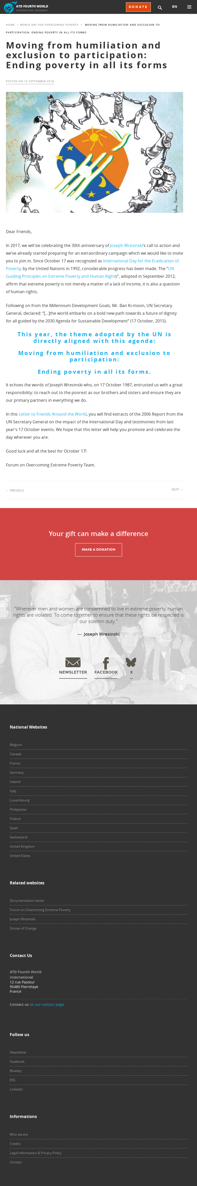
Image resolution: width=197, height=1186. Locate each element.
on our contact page (47, 1004)
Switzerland (18, 837)
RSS (12, 1080)
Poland (15, 818)
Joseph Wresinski (126, 245)
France (15, 763)
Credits (15, 1143)
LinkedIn (16, 1089)
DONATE (138, 7)
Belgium (16, 744)
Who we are (19, 1134)
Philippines (18, 809)
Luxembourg (19, 800)
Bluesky (16, 1070)
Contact (16, 1162)
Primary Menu (189, 7)
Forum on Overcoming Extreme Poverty (40, 909)
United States (20, 855)
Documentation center (27, 900)
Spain (14, 828)
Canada (15, 754)
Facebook (17, 1061)
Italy (13, 791)
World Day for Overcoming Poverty (49, 24)
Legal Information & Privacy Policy (36, 1153)
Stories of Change (23, 928)
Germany (17, 772)
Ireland (15, 781)
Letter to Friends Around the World (53, 414)
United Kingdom (22, 846)
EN (174, 7)
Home (10, 24)
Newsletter (18, 1052)
